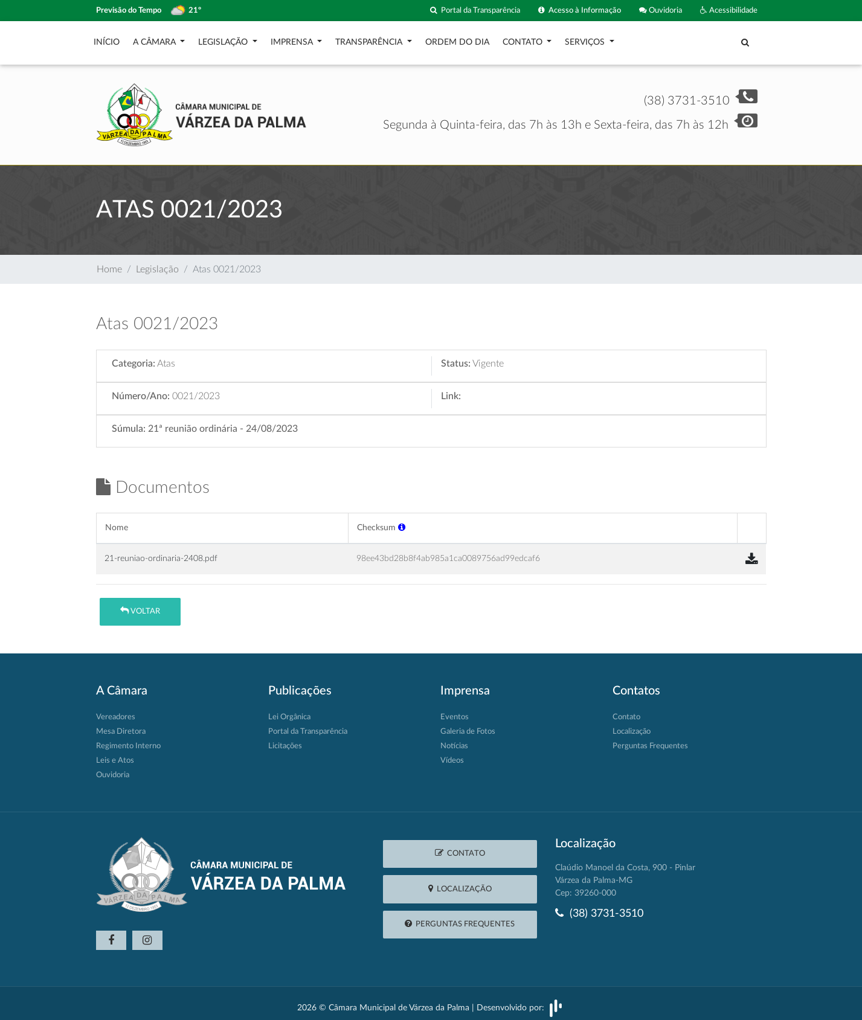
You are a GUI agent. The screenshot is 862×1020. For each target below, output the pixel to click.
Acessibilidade (728, 10)
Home (109, 263)
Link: (451, 390)
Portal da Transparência (475, 10)
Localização (632, 726)
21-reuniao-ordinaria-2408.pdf (161, 552)
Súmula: (129, 423)
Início (107, 39)
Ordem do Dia (457, 39)
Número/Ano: (141, 390)
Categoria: (133, 357)
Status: (456, 357)
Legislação (224, 39)
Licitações (285, 740)
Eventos (454, 711)
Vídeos (452, 755)
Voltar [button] (140, 604)
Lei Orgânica (289, 711)
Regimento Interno (128, 740)
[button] (401, 521)
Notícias (454, 740)
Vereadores (115, 711)
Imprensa (293, 39)
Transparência (370, 39)
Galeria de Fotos (467, 726)
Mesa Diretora (121, 726)
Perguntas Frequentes (650, 740)
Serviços (586, 39)
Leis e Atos (115, 755)
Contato (524, 39)
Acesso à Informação (579, 10)
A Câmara (155, 39)
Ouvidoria (660, 10)
